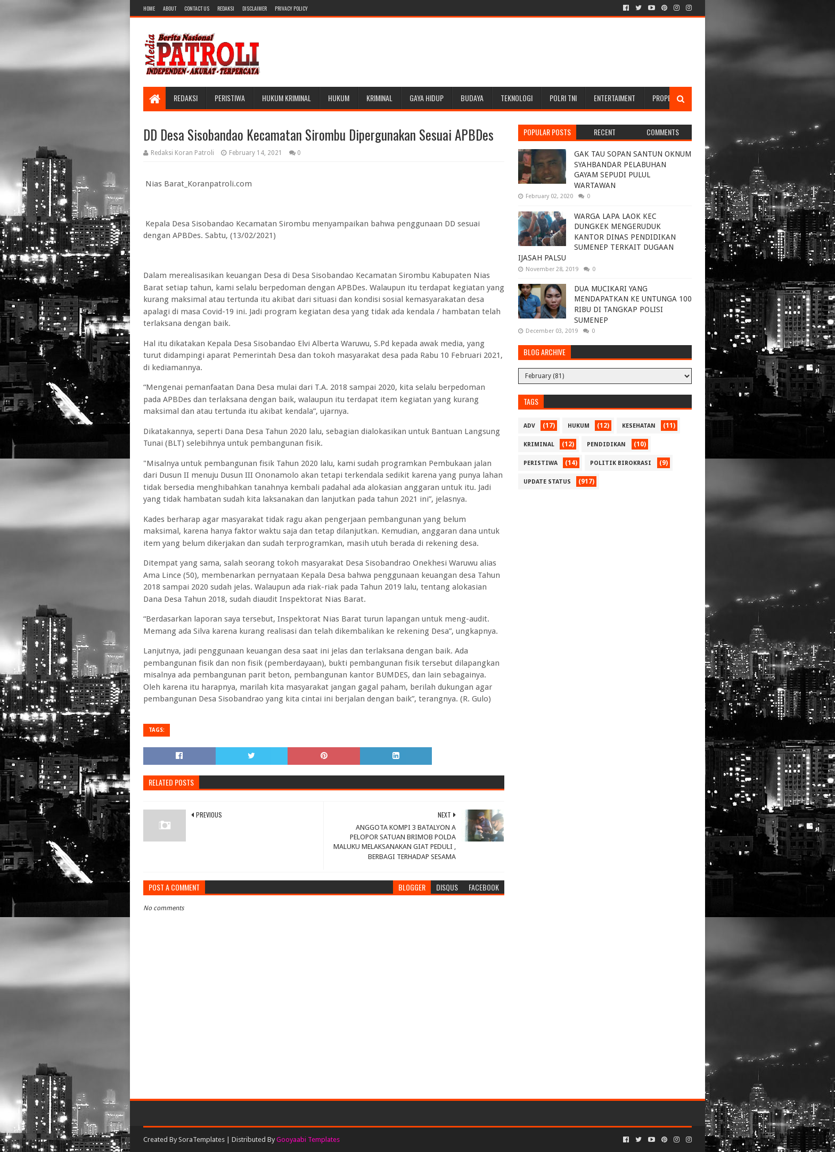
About (169, 8)
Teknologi (517, 97)
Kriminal (379, 97)
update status (547, 481)
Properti (666, 97)
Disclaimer (254, 8)
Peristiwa (230, 97)
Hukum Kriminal (286, 97)
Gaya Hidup (427, 97)
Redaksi (225, 8)
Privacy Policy (291, 8)
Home (149, 8)
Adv (529, 425)
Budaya (472, 97)
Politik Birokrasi (620, 463)
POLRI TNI (563, 97)
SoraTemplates (201, 1139)
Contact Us (196, 8)
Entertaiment (614, 97)
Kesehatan (639, 425)
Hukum (338, 97)
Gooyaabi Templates (308, 1139)
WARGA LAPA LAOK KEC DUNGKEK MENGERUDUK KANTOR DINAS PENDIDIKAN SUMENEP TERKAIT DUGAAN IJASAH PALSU (597, 237)
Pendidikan (606, 444)
